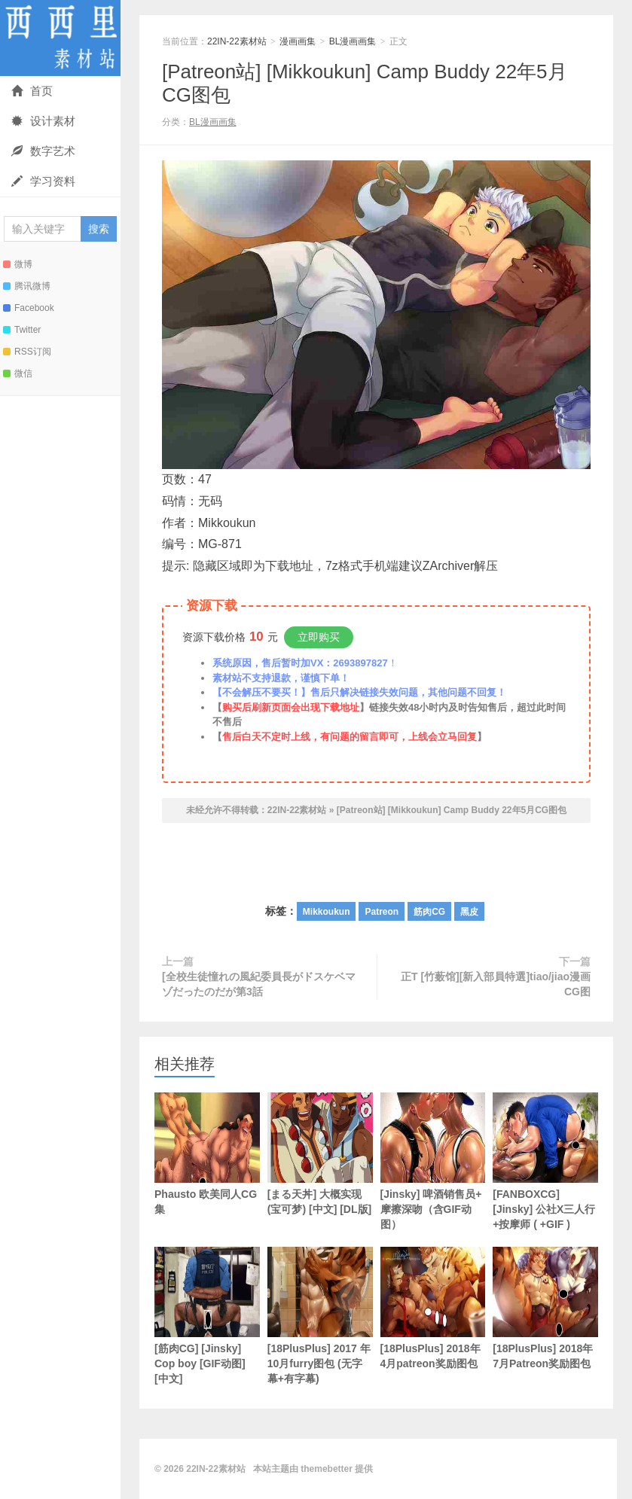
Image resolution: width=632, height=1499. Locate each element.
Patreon (381, 911)
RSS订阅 (27, 351)
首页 (32, 90)
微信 (17, 373)
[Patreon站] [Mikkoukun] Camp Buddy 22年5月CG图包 (451, 810)
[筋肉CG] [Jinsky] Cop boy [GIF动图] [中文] (207, 1316)
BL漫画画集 (353, 41)
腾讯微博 (26, 286)
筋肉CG (429, 911)
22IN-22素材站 (60, 38)
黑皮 (469, 911)
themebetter (327, 1469)
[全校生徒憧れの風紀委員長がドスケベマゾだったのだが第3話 (259, 984)
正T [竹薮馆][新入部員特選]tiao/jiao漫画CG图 (496, 984)
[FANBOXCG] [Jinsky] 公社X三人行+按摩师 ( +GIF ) (545, 1161)
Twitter (22, 329)
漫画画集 (297, 41)
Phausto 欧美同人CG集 (207, 1153)
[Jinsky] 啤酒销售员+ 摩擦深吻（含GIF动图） (433, 1161)
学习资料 (43, 181)
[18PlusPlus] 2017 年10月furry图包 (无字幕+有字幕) (320, 1316)
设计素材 (43, 120)
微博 (17, 264)
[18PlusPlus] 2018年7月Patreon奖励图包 (545, 1308)
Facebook (28, 308)
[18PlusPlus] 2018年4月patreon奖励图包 (433, 1308)
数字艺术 (43, 151)
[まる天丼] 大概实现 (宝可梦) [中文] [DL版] (320, 1153)
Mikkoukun (326, 911)
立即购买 (319, 637)
